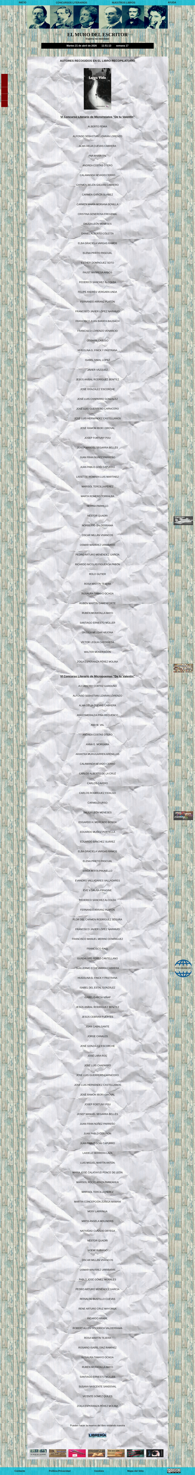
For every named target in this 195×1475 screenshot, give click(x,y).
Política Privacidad (60, 1471)
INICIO (22, 2)
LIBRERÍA (97, 1435)
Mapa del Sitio (135, 1471)
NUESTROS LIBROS (123, 2)
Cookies (99, 1471)
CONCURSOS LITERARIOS (71, 2)
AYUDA (172, 2)
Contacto (19, 1471)
